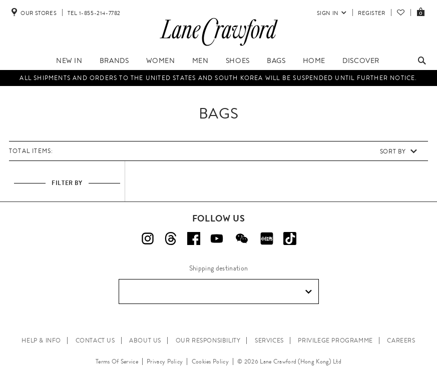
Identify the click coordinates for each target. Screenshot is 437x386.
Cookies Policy (210, 361)
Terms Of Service (117, 361)
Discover (360, 61)
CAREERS (401, 340)
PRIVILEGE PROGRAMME (335, 340)
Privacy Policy (165, 361)
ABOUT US (145, 340)
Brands (114, 61)
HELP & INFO (41, 340)
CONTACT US (95, 340)
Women (160, 61)
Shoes (238, 61)
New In (69, 61)
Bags (276, 61)
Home (314, 61)
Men (200, 61)
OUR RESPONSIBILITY (208, 340)
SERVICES (269, 340)
